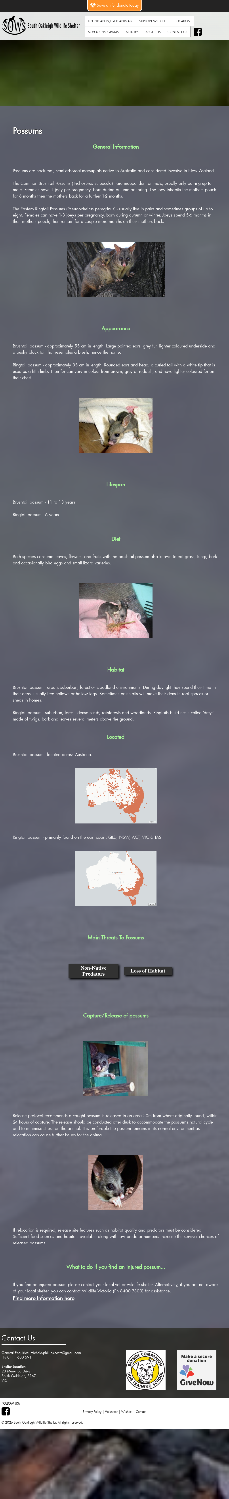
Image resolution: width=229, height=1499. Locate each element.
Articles (132, 32)
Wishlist (126, 1411)
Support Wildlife (152, 21)
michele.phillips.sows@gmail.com (56, 1352)
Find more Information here (43, 1298)
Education (181, 21)
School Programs (103, 32)
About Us (153, 32)
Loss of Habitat (147, 971)
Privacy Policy (92, 1411)
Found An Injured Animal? (110, 21)
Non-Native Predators (93, 971)
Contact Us (177, 32)
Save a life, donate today (114, 5)
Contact (141, 1411)
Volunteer (111, 1411)
